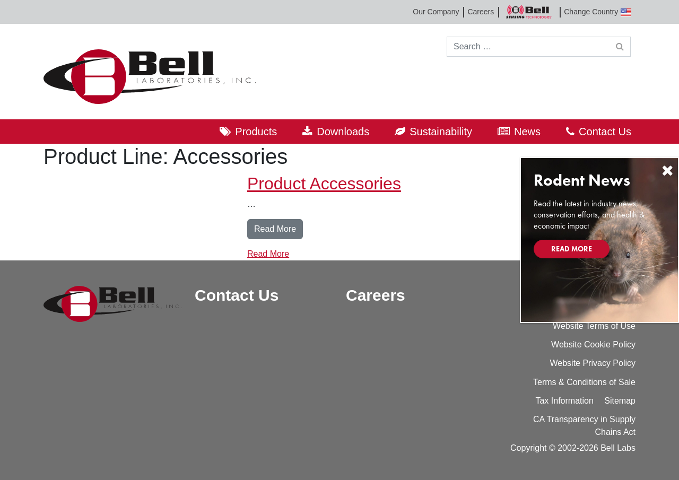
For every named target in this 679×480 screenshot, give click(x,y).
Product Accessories (324, 183)
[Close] (667, 170)
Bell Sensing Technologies (528, 12)
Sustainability (441, 131)
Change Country (597, 11)
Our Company (436, 11)
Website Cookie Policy (593, 344)
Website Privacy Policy (593, 363)
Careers (480, 11)
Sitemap (620, 400)
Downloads (343, 131)
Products (256, 131)
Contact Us (605, 131)
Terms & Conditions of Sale (584, 382)
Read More (278, 227)
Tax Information (564, 400)
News (527, 131)
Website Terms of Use (594, 325)
